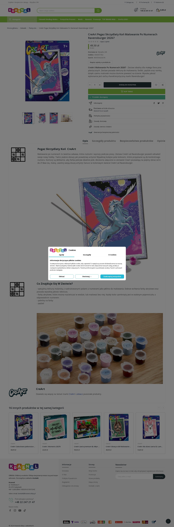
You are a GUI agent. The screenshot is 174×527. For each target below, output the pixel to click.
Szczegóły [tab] (87, 255)
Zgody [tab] (61, 255)
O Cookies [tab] (112, 255)
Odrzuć (61, 276)
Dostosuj (87, 276)
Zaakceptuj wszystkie (112, 276)
